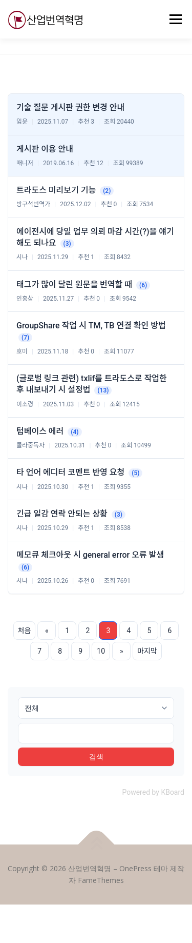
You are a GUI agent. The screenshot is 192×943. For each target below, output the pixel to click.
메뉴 (174, 19)
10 (101, 651)
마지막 (147, 651)
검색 (96, 756)
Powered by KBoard (153, 792)
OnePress (135, 868)
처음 (24, 630)
